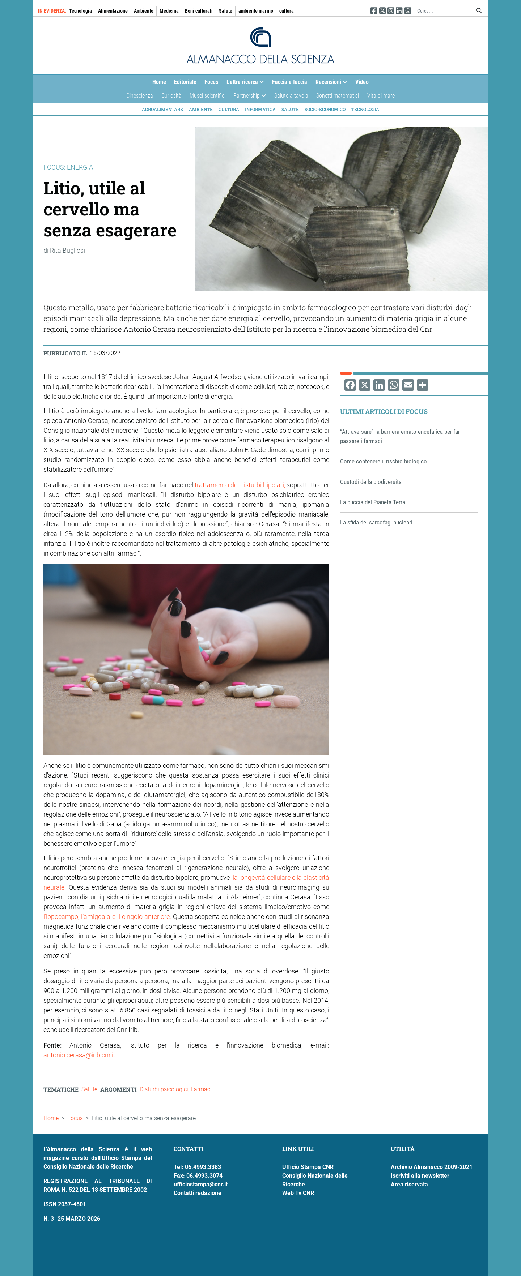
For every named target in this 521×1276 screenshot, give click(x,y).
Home (159, 81)
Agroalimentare (162, 109)
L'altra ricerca (243, 83)
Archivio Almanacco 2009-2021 (432, 1167)
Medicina (169, 11)
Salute (225, 11)
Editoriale (185, 81)
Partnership (247, 97)
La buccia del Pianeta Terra (372, 502)
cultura (286, 11)
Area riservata (409, 1184)
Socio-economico (325, 109)
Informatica (260, 109)
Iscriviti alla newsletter (420, 1175)
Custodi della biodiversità (371, 481)
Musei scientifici (207, 95)
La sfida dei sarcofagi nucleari (376, 522)
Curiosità (171, 95)
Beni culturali (199, 11)
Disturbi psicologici (164, 1089)
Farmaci (201, 1089)
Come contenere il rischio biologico (383, 461)
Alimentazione (113, 11)
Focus (211, 81)
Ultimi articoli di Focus (384, 411)
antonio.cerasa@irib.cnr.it (79, 1055)
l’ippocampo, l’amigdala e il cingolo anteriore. (107, 916)
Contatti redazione (197, 1193)
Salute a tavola (291, 95)
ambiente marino (255, 11)
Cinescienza (139, 95)
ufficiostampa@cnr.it (201, 1184)
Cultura (229, 109)
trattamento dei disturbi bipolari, (239, 485)
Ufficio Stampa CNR (308, 1167)
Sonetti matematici (337, 95)
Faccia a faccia (289, 81)
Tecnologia (80, 11)
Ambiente (143, 11)
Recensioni (329, 83)
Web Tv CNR (298, 1193)
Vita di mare (381, 95)
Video (362, 81)
